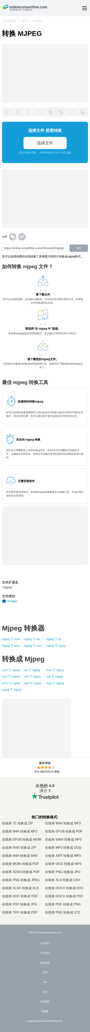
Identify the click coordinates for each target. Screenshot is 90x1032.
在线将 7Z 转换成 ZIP (17, 823)
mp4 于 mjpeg (11, 670)
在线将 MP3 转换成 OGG (63, 847)
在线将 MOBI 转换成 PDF (20, 864)
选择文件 (45, 143)
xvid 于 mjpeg (32, 683)
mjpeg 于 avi (32, 639)
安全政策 (45, 962)
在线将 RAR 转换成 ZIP (19, 847)
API (45, 982)
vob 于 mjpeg (54, 676)
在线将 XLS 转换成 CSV (62, 880)
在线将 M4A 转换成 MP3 (19, 831)
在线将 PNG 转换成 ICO (62, 912)
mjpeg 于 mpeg (55, 645)
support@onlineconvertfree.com (45, 1021)
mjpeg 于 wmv (11, 645)
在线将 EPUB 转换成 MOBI (21, 839)
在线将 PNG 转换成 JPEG (21, 880)
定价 (45, 991)
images (12, 601)
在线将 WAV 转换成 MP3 (63, 823)
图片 (25, 21)
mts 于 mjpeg (32, 676)
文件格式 (45, 953)
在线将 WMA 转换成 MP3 (63, 839)
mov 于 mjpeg (10, 676)
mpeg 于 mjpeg (11, 689)
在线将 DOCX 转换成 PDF (64, 896)
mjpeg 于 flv (53, 639)
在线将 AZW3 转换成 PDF (21, 872)
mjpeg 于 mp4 (11, 639)
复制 (78, 248)
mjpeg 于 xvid (32, 645)
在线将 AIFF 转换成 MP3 (63, 855)
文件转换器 (9, 21)
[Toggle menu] (84, 8)
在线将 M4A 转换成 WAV (20, 855)
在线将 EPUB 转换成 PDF (63, 831)
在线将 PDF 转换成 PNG (63, 904)
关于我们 (45, 943)
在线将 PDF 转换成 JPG (19, 904)
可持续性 (45, 1001)
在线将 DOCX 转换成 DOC (64, 888)
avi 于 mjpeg (32, 670)
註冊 (68, 152)
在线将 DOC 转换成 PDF (20, 896)
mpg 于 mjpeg (55, 683)
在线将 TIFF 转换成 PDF (20, 912)
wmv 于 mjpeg (11, 683)
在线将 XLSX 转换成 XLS (20, 888)
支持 (45, 972)
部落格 (45, 1011)
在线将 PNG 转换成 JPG (62, 872)
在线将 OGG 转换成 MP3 (63, 864)
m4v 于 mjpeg (55, 670)
